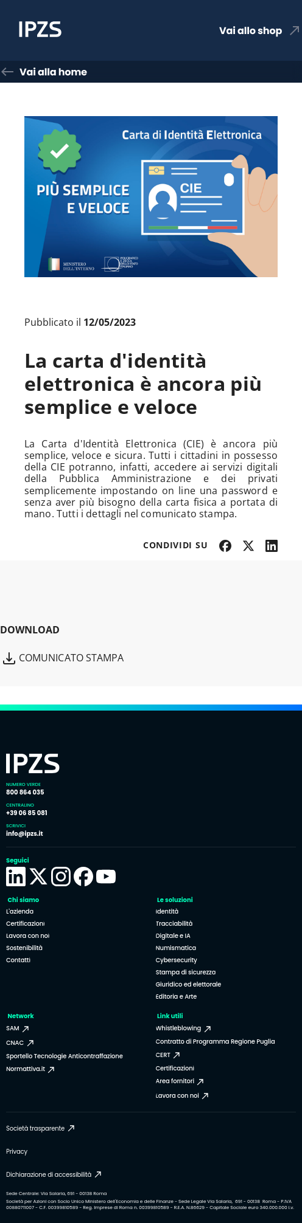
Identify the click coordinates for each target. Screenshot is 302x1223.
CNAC (20, 1043)
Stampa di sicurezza (186, 972)
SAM (18, 1028)
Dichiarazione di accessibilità (54, 1174)
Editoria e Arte (176, 996)
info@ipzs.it (24, 833)
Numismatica (176, 948)
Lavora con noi (27, 935)
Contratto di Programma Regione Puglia (215, 1041)
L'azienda (19, 911)
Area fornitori (181, 1081)
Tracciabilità (174, 923)
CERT (169, 1055)
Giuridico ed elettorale (189, 984)
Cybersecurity (176, 960)
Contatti (18, 960)
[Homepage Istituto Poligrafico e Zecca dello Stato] (93, 31)
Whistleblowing (184, 1028)
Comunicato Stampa (63, 658)
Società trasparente (41, 1128)
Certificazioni (25, 923)
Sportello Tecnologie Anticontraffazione (64, 1056)
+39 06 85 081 (26, 813)
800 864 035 (25, 792)
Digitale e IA (173, 935)
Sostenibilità (24, 948)
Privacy (16, 1151)
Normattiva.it (31, 1069)
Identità (167, 911)
